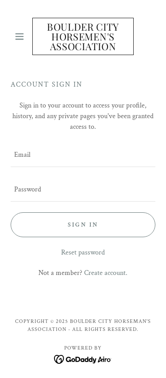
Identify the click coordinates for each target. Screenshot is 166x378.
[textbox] (83, 155)
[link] (83, 36)
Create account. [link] (105, 273)
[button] (21, 36)
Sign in (83, 225)
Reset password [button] (83, 252)
